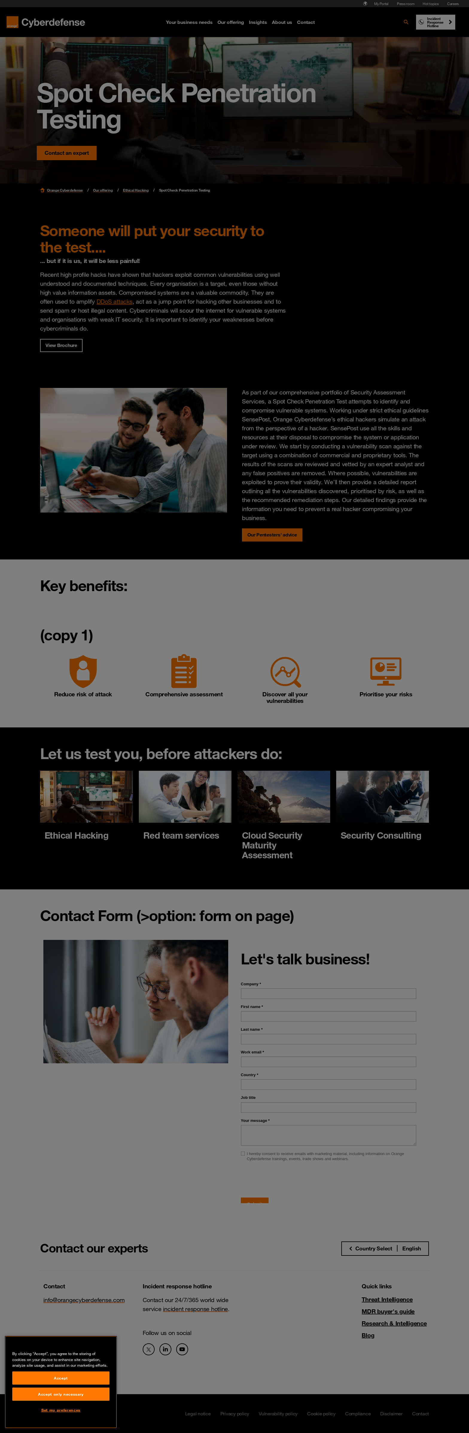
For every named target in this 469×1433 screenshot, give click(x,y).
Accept (61, 1378)
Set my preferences (60, 1410)
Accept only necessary (61, 1394)
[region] (61, 1382)
